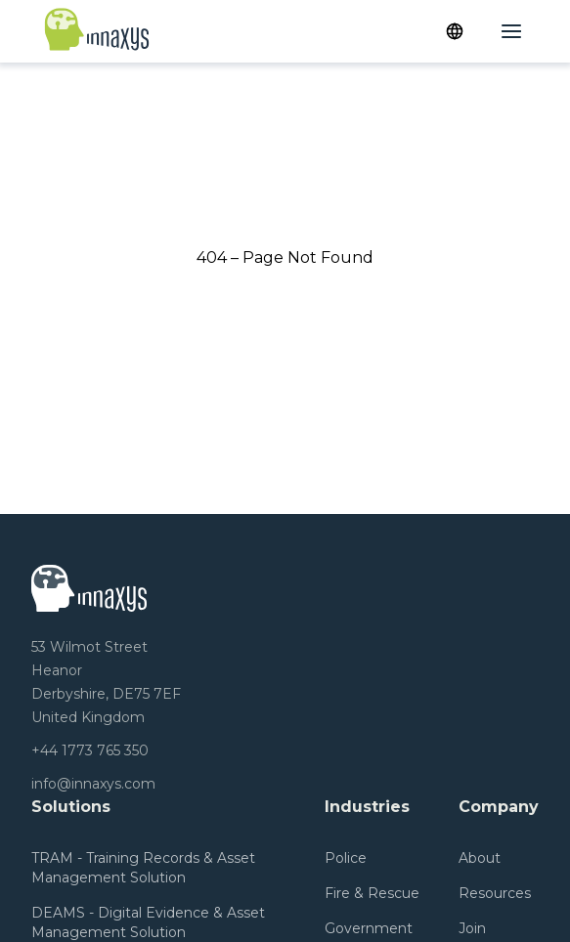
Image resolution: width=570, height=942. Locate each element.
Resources (495, 893)
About (480, 858)
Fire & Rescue (372, 893)
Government (369, 928)
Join (472, 928)
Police (346, 858)
